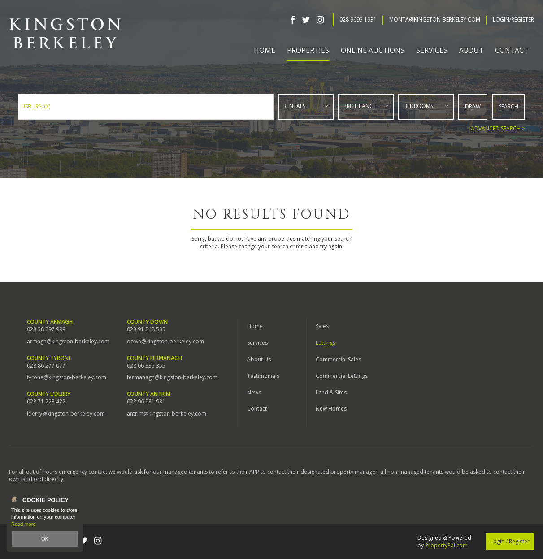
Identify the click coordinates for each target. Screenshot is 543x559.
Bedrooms (418, 106)
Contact (511, 50)
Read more (23, 524)
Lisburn (35, 106)
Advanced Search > (498, 128)
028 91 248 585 (146, 329)
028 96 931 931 (146, 401)
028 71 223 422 (46, 401)
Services (257, 343)
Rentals (294, 106)
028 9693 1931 (358, 19)
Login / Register (510, 541)
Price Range (359, 106)
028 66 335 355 (146, 365)
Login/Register (513, 19)
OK (44, 539)
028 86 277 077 (46, 365)
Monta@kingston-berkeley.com (434, 19)
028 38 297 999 (46, 329)
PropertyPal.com (446, 545)
